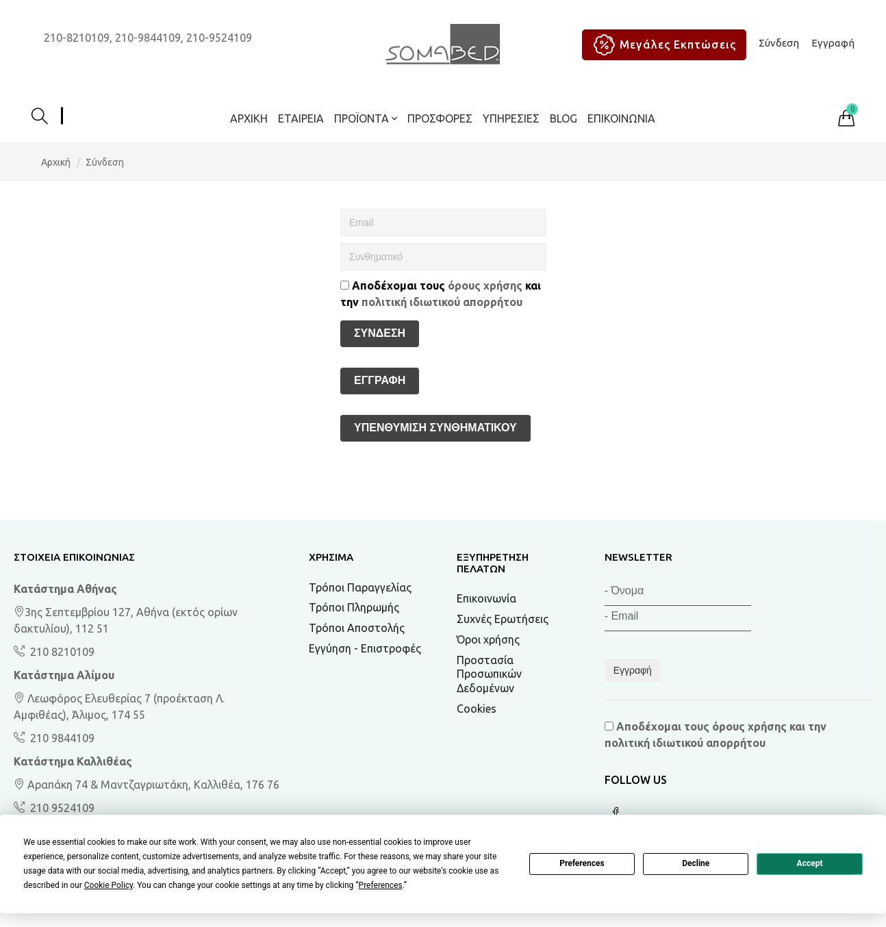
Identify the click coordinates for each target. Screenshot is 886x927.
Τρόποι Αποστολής (357, 628)
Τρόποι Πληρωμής (354, 607)
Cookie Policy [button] (108, 885)
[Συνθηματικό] (443, 256)
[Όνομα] (678, 593)
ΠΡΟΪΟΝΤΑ (365, 118)
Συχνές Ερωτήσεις (502, 619)
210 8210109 (60, 652)
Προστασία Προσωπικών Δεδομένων (489, 674)
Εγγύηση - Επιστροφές (365, 648)
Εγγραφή (833, 43)
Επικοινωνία (621, 118)
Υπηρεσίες (511, 118)
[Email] (443, 222)
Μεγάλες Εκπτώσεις (662, 44)
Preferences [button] (381, 885)
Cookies (476, 708)
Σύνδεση (779, 43)
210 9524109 (60, 808)
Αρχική (249, 118)
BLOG (563, 118)
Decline (695, 863)
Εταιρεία (301, 118)
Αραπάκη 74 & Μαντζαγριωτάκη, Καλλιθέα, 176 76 (146, 784)
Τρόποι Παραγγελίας (360, 587)
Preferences (582, 863)
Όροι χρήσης (488, 639)
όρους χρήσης (485, 285)
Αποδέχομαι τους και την (440, 293)
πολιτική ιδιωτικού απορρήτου (442, 302)
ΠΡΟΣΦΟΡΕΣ (439, 118)
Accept (810, 863)
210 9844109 (60, 738)
